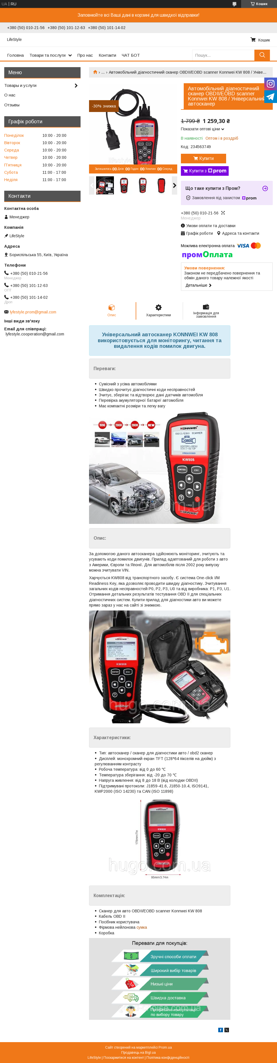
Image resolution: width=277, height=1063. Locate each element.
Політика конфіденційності (167, 1058)
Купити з (207, 170)
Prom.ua (165, 1047)
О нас (10, 95)
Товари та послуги (47, 55)
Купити (206, 158)
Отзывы (12, 104)
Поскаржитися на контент (123, 1058)
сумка (142, 927)
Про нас (85, 55)
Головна (15, 55)
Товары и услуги (20, 85)
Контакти (107, 55)
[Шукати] (262, 55)
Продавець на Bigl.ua (138, 1053)
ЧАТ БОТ (131, 55)
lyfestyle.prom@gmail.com (33, 312)
